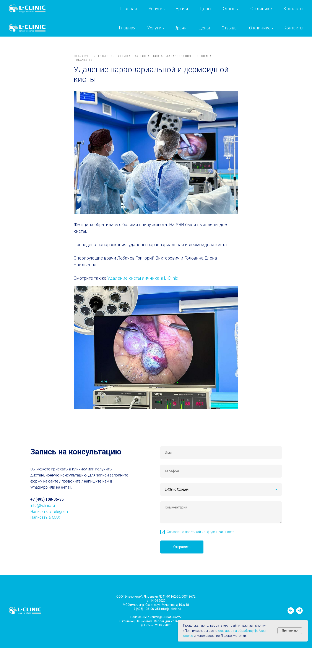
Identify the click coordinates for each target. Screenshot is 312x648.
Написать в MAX (45, 523)
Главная (127, 27)
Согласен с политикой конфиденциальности (200, 538)
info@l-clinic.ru (265, 13)
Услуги (154, 27)
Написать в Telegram (49, 517)
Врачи (180, 27)
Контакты (293, 27)
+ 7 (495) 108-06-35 (145, 615)
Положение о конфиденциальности (156, 623)
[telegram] (299, 619)
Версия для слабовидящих (173, 627)
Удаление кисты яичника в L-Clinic (142, 281)
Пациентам (144, 627)
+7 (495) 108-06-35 (223, 13)
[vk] (291, 619)
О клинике (260, 27)
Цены (204, 27)
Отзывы (229, 27)
